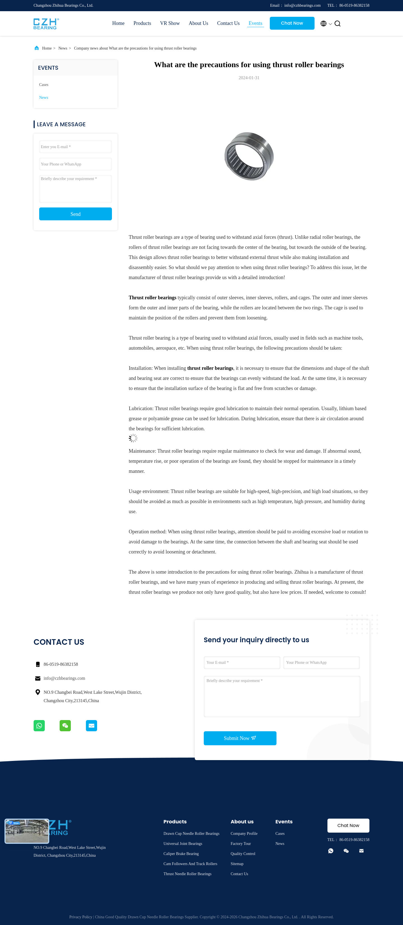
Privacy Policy (80, 917)
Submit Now (240, 738)
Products (142, 23)
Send (76, 214)
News (62, 48)
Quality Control (243, 854)
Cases (43, 85)
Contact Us (228, 23)
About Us (198, 23)
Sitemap (237, 864)
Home (118, 23)
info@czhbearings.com (64, 678)
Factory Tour (241, 844)
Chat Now (292, 23)
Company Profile (244, 833)
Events (256, 23)
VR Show (170, 23)
